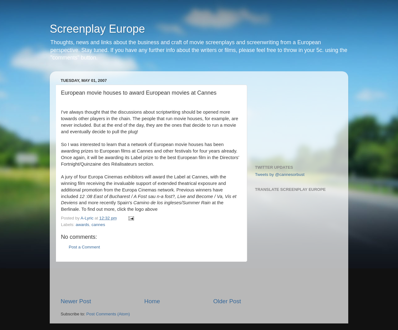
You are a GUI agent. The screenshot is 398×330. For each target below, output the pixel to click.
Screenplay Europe (97, 28)
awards (82, 224)
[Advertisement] (151, 279)
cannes (98, 224)
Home (152, 301)
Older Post (227, 301)
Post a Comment (84, 247)
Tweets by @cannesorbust (279, 174)
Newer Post (76, 301)
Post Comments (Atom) (108, 314)
